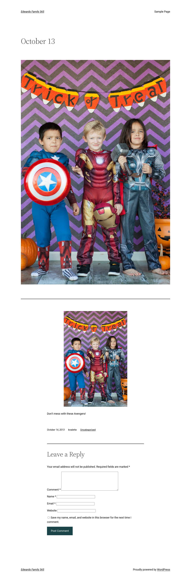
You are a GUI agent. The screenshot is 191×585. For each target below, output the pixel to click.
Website (52, 514)
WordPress (163, 573)
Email (51, 507)
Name (51, 500)
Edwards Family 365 (32, 11)
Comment (54, 493)
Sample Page (162, 11)
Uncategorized (88, 429)
